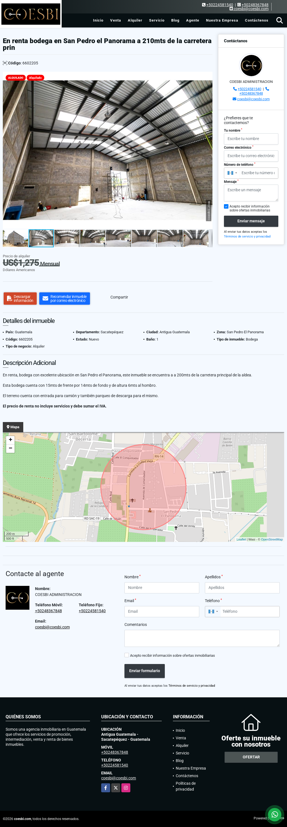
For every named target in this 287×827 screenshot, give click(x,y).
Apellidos (214, 576)
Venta (115, 20)
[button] (207, 76)
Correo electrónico (238, 147)
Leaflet (241, 539)
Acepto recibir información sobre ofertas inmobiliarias (172, 655)
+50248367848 (255, 5)
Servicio (157, 20)
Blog (175, 20)
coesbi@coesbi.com (253, 99)
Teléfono (213, 600)
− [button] (10, 448)
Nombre (132, 576)
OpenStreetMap (272, 539)
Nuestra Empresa (222, 20)
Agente (192, 20)
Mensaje (231, 181)
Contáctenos (257, 20)
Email (130, 600)
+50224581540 (219, 5)
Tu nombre (233, 130)
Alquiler (135, 20)
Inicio (98, 20)
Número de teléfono (239, 164)
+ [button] (10, 440)
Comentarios (135, 624)
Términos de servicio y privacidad (247, 236)
